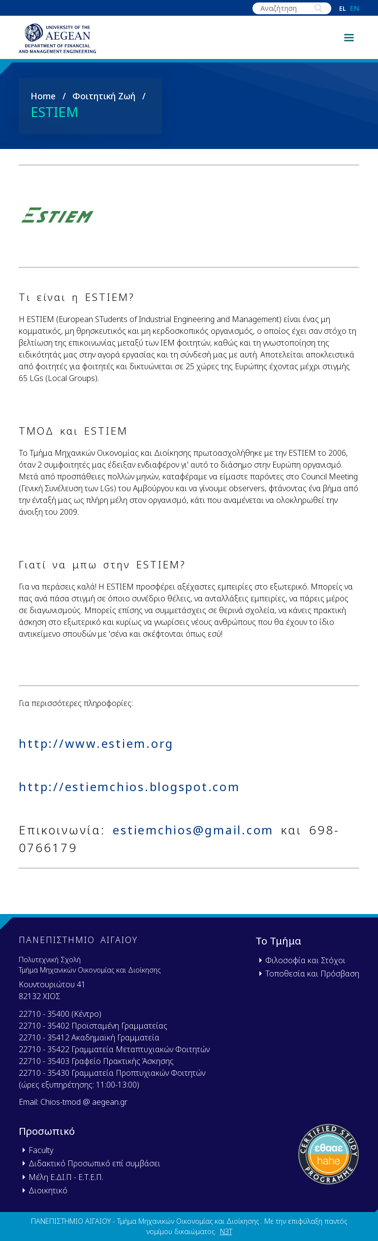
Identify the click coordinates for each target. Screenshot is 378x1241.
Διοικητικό (48, 1190)
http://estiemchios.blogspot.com (132, 791)
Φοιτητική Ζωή (103, 100)
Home (43, 100)
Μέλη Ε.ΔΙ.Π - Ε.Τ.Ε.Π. (66, 1177)
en (354, 8)
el (342, 8)
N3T (226, 1231)
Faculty (41, 1150)
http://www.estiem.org (98, 747)
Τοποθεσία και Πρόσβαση (312, 973)
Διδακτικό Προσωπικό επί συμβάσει (94, 1163)
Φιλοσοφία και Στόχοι (305, 960)
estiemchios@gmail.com (194, 834)
